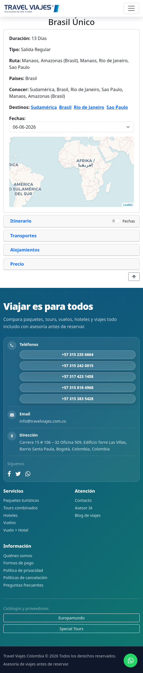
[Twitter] (18, 474)
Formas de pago (18, 562)
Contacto (83, 500)
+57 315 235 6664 (77, 354)
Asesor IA (84, 507)
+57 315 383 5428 (77, 398)
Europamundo (71, 617)
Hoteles (10, 515)
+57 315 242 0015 (77, 365)
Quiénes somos (17, 555)
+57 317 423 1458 (77, 376)
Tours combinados (20, 507)
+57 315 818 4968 (77, 387)
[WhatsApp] (27, 474)
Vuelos (9, 522)
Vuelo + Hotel (15, 530)
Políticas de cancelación (25, 577)
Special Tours (71, 628)
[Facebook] (9, 474)
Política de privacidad (23, 570)
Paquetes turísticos (21, 500)
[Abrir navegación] (131, 8)
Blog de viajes (88, 515)
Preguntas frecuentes (23, 585)
